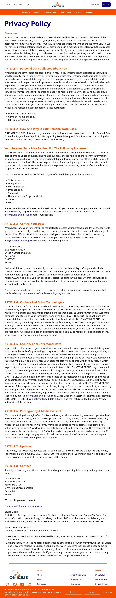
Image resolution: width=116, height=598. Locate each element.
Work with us (76, 579)
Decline (73, 592)
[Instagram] (7, 584)
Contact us (93, 4)
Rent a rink (75, 584)
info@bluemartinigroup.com (20, 214)
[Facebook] (15, 584)
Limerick (78, 12)
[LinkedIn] (29, 584)
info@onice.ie (101, 579)
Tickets (106, 4)
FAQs (26, 4)
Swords (37, 12)
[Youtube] (22, 584)
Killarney (90, 12)
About (8, 4)
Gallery (18, 4)
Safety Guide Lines (78, 575)
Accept (92, 592)
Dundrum (26, 12)
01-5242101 (100, 575)
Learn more (107, 592)
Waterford (66, 12)
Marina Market (51, 12)
